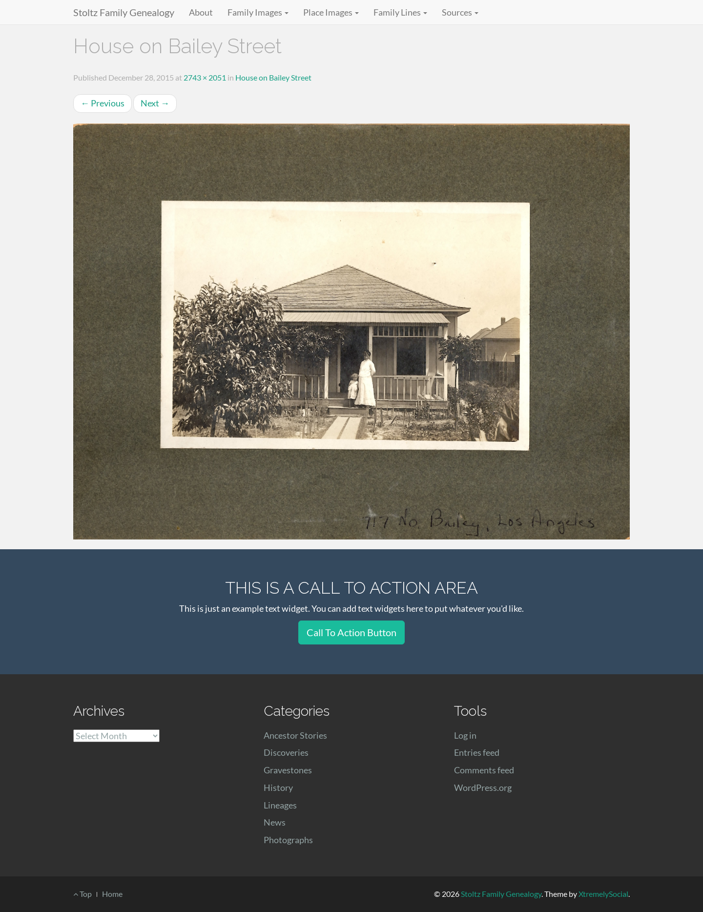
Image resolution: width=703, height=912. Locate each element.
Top (82, 893)
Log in (465, 735)
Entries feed (476, 752)
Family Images (258, 12)
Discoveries (286, 752)
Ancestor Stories (295, 735)
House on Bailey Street (273, 77)
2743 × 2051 (205, 77)
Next (155, 103)
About (201, 12)
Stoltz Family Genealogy (123, 12)
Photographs (288, 839)
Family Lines (400, 12)
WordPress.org (483, 787)
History (278, 787)
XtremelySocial (603, 893)
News (275, 822)
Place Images (331, 12)
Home (112, 893)
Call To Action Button (351, 632)
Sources (460, 12)
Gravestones (288, 770)
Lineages (280, 805)
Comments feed (484, 770)
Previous (102, 103)
